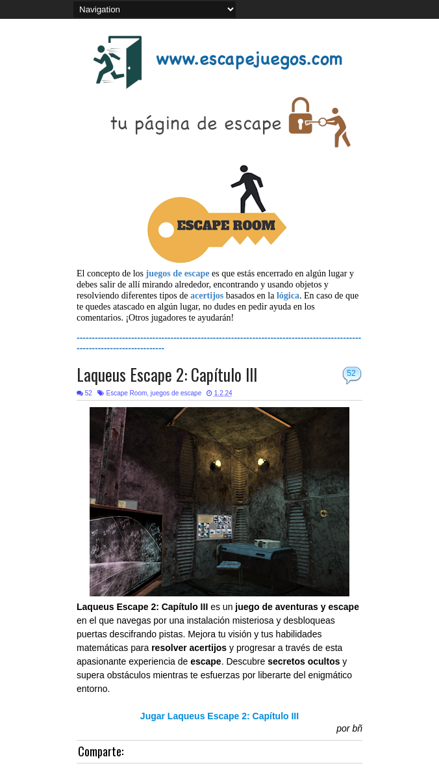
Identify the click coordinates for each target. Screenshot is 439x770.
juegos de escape (176, 393)
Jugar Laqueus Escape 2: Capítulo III (219, 716)
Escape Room (126, 393)
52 (351, 373)
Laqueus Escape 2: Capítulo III (167, 374)
